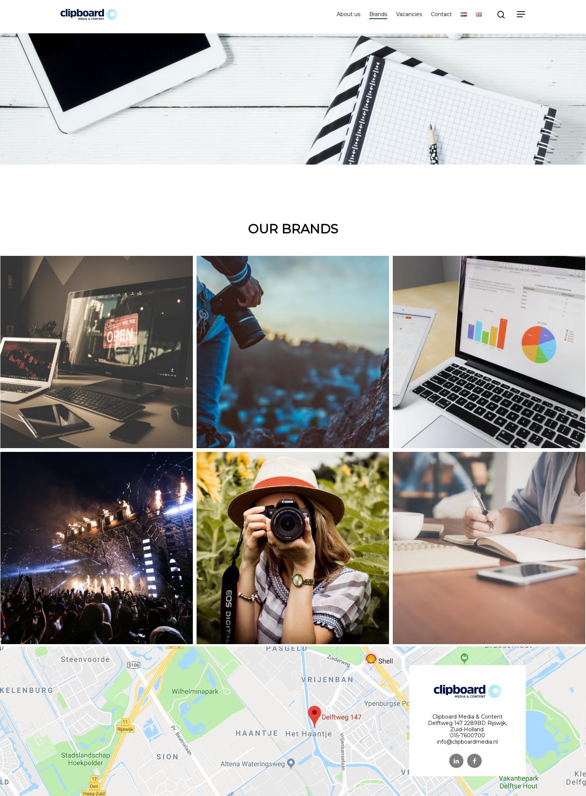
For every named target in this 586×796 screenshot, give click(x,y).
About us (348, 16)
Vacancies (409, 16)
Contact (441, 16)
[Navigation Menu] (521, 17)
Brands (378, 16)
